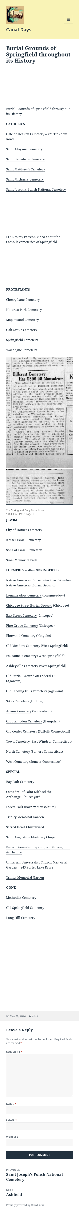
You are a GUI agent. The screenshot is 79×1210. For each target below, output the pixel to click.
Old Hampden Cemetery (24, 721)
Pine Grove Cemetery (22, 625)
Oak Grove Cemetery (21, 330)
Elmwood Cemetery (20, 635)
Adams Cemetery (18, 711)
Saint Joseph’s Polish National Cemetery (36, 189)
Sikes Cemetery (17, 701)
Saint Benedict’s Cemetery (25, 159)
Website (12, 1136)
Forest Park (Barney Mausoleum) (31, 807)
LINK (10, 237)
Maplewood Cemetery (22, 320)
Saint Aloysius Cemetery (24, 149)
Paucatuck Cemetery (21, 656)
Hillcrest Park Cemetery (24, 309)
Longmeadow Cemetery (24, 595)
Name (11, 1104)
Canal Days (18, 29)
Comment (14, 1052)
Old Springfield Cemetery (25, 907)
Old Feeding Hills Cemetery (26, 691)
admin (35, 1016)
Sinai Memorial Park (21, 560)
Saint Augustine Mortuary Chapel (31, 837)
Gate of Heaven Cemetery (25, 134)
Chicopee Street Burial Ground (29, 605)
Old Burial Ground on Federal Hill (32, 676)
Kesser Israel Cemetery (23, 540)
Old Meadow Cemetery (23, 646)
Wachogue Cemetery (21, 350)
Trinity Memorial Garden (25, 817)
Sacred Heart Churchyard (25, 827)
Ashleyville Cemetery (22, 666)
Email (11, 1120)
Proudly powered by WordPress (25, 1205)
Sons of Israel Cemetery (24, 550)
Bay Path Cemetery (20, 782)
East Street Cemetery (21, 615)
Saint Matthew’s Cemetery (25, 169)
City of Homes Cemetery (24, 530)
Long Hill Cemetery (20, 918)
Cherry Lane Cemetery (23, 299)
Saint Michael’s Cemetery (25, 179)
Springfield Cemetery (22, 340)
